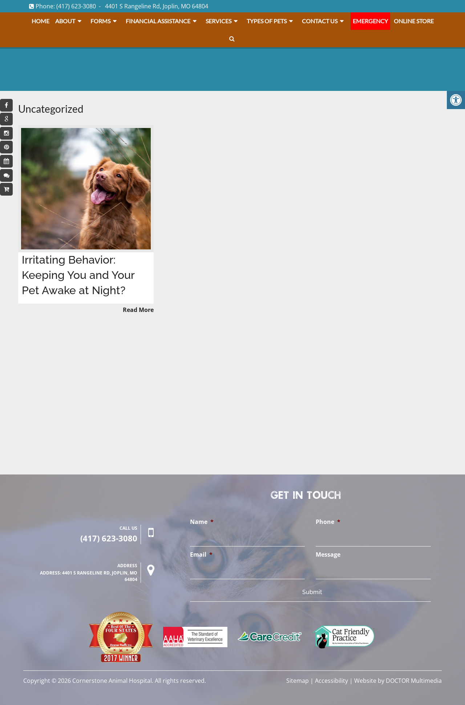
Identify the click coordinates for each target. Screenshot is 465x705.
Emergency (370, 20)
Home (40, 20)
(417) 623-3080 (76, 6)
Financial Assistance (158, 20)
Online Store (414, 20)
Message (328, 554)
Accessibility (331, 681)
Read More (138, 310)
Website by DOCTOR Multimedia (398, 681)
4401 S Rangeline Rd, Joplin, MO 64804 (156, 6)
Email (201, 554)
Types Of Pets (267, 20)
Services (218, 20)
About (65, 20)
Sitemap (297, 681)
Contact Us (319, 20)
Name (202, 522)
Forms (100, 20)
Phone (328, 522)
